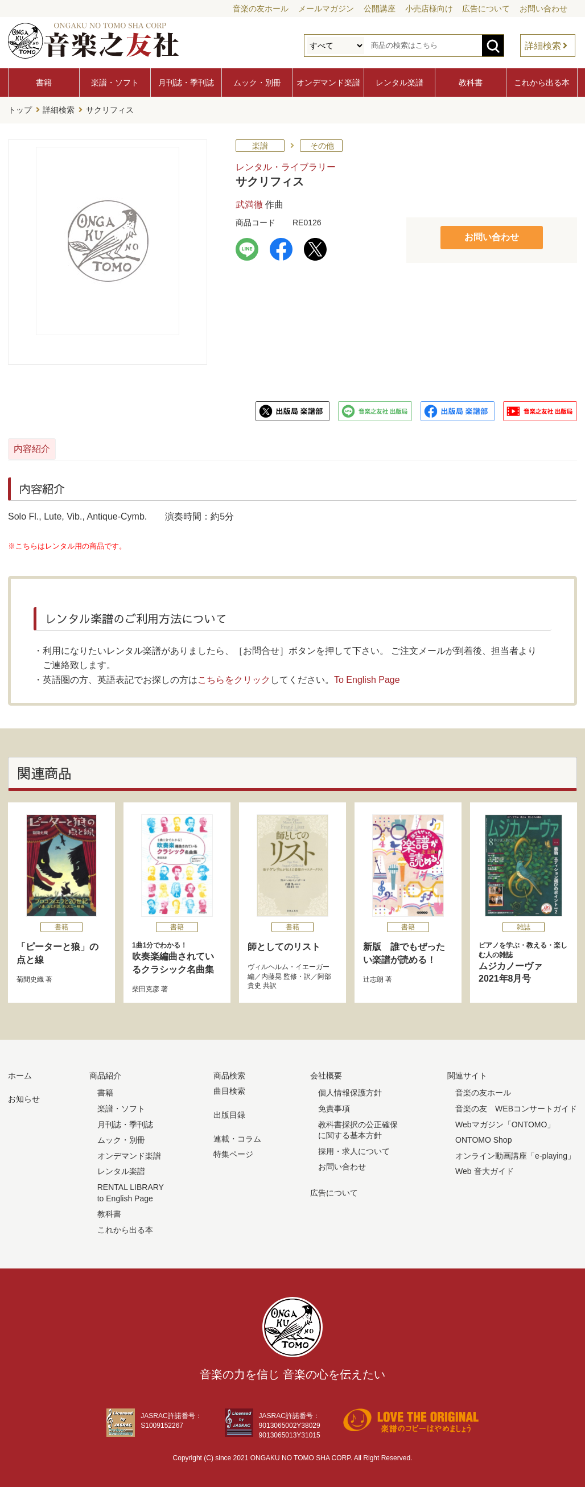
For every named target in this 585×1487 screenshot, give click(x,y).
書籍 (44, 82)
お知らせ (24, 1096)
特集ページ (233, 1151)
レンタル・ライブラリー (286, 164)
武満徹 (249, 202)
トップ (20, 108)
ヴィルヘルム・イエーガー (288, 964)
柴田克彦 (145, 986)
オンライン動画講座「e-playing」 (515, 1153)
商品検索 (229, 1072)
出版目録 (229, 1112)
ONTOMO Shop (483, 1137)
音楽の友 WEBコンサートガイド (516, 1105)
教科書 (471, 82)
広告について (486, 8)
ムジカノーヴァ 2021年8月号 (523, 959)
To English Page (367, 677)
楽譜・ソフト (115, 82)
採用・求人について (354, 1148)
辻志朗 (373, 977)
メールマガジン (326, 8)
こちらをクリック (233, 677)
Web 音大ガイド (484, 1168)
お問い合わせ (543, 8)
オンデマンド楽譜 (328, 82)
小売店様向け (429, 8)
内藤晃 (271, 974)
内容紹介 (62, 446)
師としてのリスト (284, 944)
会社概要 (326, 1072)
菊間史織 (30, 977)
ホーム (20, 1072)
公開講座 (380, 8)
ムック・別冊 (257, 82)
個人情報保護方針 (350, 1090)
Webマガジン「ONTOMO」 (505, 1121)
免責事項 (334, 1105)
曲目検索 (229, 1088)
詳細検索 (543, 46)
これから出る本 (542, 82)
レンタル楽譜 (399, 82)
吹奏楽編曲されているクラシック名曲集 (177, 954)
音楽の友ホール (261, 8)
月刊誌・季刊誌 (186, 82)
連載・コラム (237, 1135)
